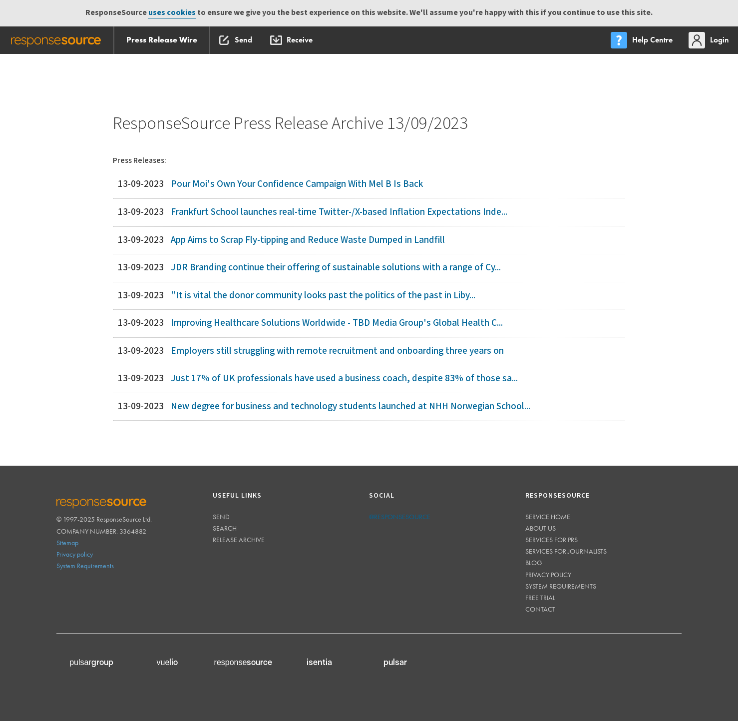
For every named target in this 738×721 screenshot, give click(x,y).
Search (225, 528)
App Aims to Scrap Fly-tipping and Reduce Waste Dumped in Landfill (308, 240)
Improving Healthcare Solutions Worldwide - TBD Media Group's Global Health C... (337, 323)
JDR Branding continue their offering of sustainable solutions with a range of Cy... (336, 267)
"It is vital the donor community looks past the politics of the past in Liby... (323, 295)
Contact (540, 609)
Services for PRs (551, 539)
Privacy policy (74, 554)
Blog (533, 562)
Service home (547, 516)
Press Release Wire (161, 39)
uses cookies (172, 12)
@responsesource (399, 516)
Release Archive (239, 539)
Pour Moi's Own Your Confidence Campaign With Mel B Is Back (297, 184)
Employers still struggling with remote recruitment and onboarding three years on (337, 351)
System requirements (560, 586)
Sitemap (67, 542)
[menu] (643, 40)
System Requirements (85, 565)
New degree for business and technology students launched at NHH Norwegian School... (350, 406)
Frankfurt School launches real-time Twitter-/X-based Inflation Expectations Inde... (339, 212)
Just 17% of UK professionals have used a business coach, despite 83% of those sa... (344, 378)
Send (221, 516)
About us (540, 528)
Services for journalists (566, 551)
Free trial (540, 597)
